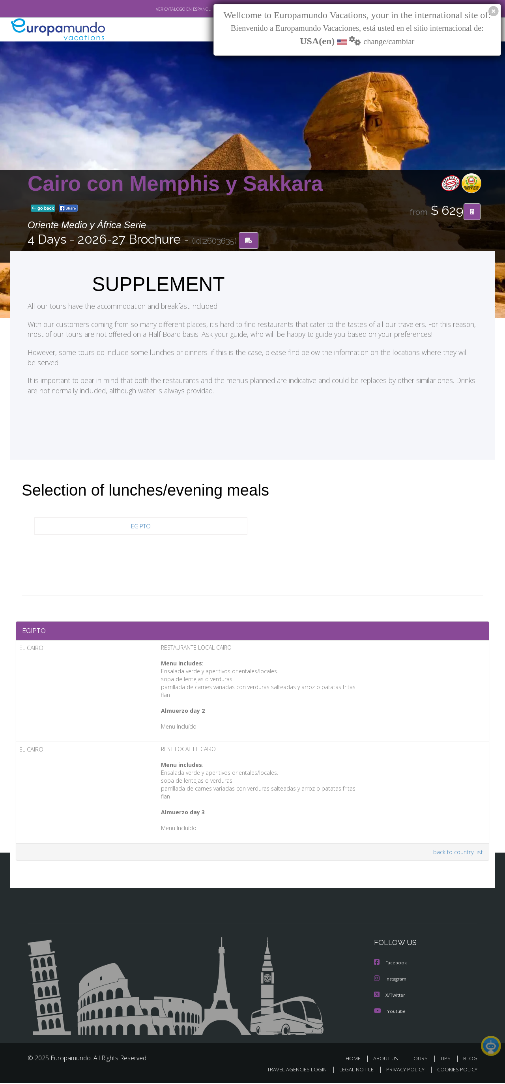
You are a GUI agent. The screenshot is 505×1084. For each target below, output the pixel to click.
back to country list (457, 854)
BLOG (470, 1060)
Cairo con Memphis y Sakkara (175, 183)
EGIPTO (141, 526)
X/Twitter (390, 996)
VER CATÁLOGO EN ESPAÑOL (165, 9)
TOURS (421, 1060)
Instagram (391, 981)
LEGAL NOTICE (351, 1071)
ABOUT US (388, 1060)
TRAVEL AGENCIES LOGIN (289, 1071)
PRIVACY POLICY (402, 1071)
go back (43, 208)
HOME (356, 1060)
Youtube (390, 1012)
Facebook (391, 965)
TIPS (446, 1060)
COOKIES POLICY (455, 1071)
